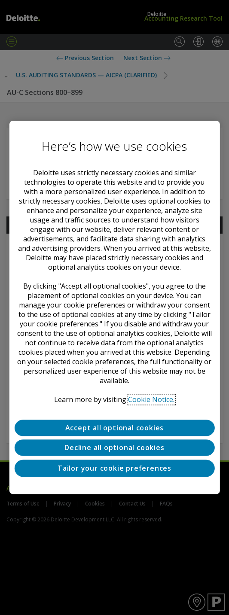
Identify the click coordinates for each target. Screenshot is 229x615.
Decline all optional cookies (114, 448)
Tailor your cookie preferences (114, 468)
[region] (114, 307)
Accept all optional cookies (114, 427)
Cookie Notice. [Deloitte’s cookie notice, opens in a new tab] (151, 399)
